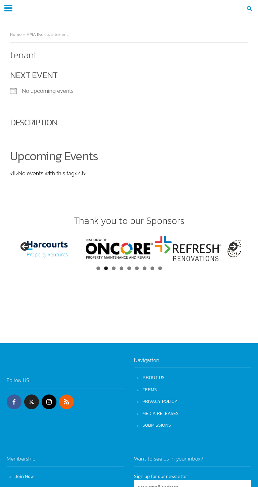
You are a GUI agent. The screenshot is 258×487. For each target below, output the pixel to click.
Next (233, 247)
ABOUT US (153, 377)
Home (16, 34)
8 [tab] (152, 268)
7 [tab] (144, 268)
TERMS (149, 389)
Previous (25, 247)
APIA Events (38, 34)
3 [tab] (114, 268)
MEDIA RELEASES (160, 413)
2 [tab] (106, 268)
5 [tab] (129, 268)
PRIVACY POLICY (159, 401)
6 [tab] (137, 268)
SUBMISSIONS (156, 425)
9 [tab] (160, 268)
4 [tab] (121, 268)
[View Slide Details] (50, 248)
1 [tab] (98, 268)
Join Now (24, 476)
